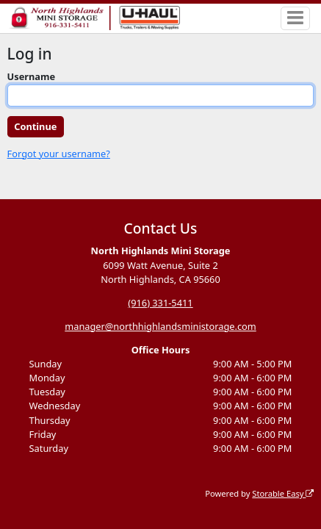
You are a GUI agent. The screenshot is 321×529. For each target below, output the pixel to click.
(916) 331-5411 (160, 302)
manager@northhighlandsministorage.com (160, 326)
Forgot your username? (58, 153)
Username (31, 76)
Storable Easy (283, 493)
